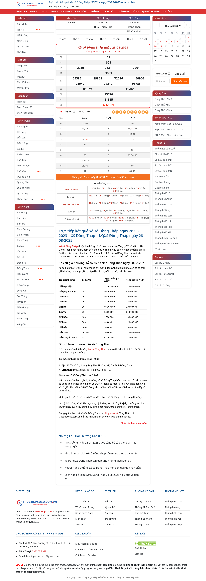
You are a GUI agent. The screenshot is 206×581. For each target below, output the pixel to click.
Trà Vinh (21, 313)
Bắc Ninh (22, 24)
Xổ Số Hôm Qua (163, 118)
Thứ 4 (89, 39)
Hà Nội (28, 29)
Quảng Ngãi (23, 187)
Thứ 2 (63, 39)
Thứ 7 (130, 39)
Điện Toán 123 (24, 107)
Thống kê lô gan (163, 204)
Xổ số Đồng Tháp (97, 349)
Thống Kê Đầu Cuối (165, 148)
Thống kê (160, 142)
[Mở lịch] (169, 73)
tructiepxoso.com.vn (70, 256)
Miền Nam (23, 206)
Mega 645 (22, 65)
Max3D (21, 76)
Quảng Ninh (23, 46)
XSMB (33, 11)
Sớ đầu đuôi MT (163, 165)
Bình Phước (23, 234)
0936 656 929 (39, 551)
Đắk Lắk (21, 137)
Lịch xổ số (160, 18)
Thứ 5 (103, 39)
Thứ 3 (76, 39)
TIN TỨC (168, 11)
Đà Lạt (20, 257)
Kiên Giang (23, 285)
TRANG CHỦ (21, 11)
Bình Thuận (23, 240)
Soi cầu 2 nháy (162, 262)
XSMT (43, 11)
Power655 (22, 71)
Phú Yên (28, 171)
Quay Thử (160, 93)
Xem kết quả (180, 81)
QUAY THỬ (110, 11)
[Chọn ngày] (163, 73)
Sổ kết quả (160, 249)
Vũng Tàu (22, 324)
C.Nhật (143, 39)
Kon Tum (22, 160)
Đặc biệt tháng (163, 182)
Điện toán (23, 96)
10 (155, 46)
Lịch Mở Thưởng (151, 11)
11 (161, 46)
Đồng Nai (22, 262)
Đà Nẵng (21, 132)
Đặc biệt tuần (162, 176)
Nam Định (22, 41)
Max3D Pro (23, 87)
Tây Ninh (21, 301)
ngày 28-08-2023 (110, 51)
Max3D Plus (23, 82)
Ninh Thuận (23, 165)
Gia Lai (20, 148)
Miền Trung (24, 120)
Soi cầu (159, 257)
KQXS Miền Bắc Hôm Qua (168, 123)
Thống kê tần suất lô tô (167, 243)
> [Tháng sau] (187, 24)
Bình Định (22, 126)
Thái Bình (22, 52)
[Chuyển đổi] (61, 443)
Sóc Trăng (22, 296)
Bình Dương (23, 229)
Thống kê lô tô (162, 193)
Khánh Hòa (23, 154)
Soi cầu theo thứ (163, 268)
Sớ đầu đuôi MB (163, 159)
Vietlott (22, 59)
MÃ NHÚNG (124, 11)
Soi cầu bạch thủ (164, 279)
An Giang (22, 212)
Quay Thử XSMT (163, 104)
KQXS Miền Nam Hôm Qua (169, 135)
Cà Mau (28, 246)
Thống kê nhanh (163, 198)
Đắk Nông (22, 143)
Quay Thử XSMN (163, 110)
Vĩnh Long (22, 318)
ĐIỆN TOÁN (81, 11)
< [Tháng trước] (156, 24)
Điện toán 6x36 (25, 112)
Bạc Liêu (21, 218)
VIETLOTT (66, 11)
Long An (21, 290)
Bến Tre (21, 223)
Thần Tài (21, 101)
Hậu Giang (22, 273)
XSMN (54, 11)
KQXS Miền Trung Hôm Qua (169, 129)
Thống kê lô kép (163, 226)
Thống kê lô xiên (164, 232)
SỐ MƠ (136, 11)
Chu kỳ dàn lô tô (163, 154)
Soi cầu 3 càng (162, 285)
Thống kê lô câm (164, 215)
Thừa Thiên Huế (31, 199)
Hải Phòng (22, 35)
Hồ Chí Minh (30, 279)
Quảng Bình (23, 176)
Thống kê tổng (162, 210)
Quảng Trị (22, 193)
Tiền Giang (23, 307)
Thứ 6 (116, 39)
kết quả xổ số (111, 413)
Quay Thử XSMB (163, 99)
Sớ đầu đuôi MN (163, 171)
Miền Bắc (23, 18)
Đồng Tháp (29, 268)
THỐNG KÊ (96, 11)
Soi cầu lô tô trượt (164, 273)
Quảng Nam (23, 182)
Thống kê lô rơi (163, 221)
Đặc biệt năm (162, 187)
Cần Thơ (21, 251)
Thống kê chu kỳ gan (166, 238)
